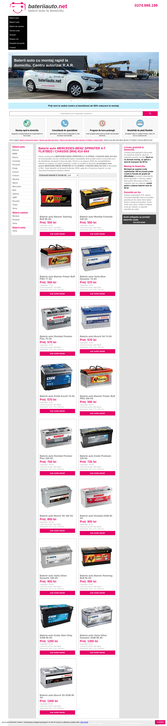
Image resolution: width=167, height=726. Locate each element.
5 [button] (85, 71)
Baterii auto (14, 18)
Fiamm (15, 142)
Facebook (14, 709)
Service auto (57, 18)
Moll (14, 161)
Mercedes (16, 157)
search (150, 84)
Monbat (15, 150)
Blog (12, 696)
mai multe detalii (57, 204)
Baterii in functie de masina (29, 110)
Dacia (86, 699)
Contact (108, 18)
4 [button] (82, 71)
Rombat (16, 171)
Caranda (16, 131)
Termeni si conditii (18, 707)
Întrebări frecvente (94, 18)
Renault (87, 709)
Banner (15, 120)
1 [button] (71, 71)
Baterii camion (20, 183)
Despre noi (79, 18)
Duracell (16, 135)
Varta (14, 179)
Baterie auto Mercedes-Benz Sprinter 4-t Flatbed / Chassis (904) (81, 110)
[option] (83, 45)
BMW (14, 124)
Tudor (15, 175)
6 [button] (89, 71)
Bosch (15, 128)
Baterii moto (27, 18)
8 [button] (96, 71)
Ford (85, 701)
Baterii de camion (42, 18)
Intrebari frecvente (18, 704)
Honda (86, 717)
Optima (15, 164)
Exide (15, 139)
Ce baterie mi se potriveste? (22, 699)
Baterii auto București (128, 696)
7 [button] (92, 71)
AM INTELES (160, 722)
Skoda (86, 704)
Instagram (14, 712)
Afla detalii (84, 722)
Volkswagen (88, 707)
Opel (86, 714)
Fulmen (15, 146)
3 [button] (78, 71)
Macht (15, 153)
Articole (69, 18)
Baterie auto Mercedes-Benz (49, 110)
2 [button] (75, 71)
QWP (14, 168)
